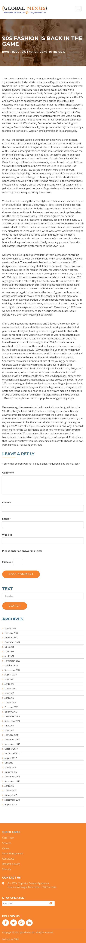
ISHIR (16, 939)
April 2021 (9, 656)
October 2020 (11, 665)
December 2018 (12, 716)
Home (6, 52)
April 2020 (9, 683)
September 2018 (12, 721)
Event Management (12, 853)
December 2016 (12, 776)
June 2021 (9, 646)
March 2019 (10, 702)
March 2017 (10, 767)
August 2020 (10, 674)
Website (7, 534)
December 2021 (12, 642)
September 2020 (12, 670)
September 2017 (12, 753)
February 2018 (11, 734)
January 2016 (10, 795)
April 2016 (9, 785)
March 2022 (10, 628)
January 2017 (10, 772)
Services (6, 843)
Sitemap (6, 869)
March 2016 (10, 790)
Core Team (8, 837)
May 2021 (9, 651)
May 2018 (9, 730)
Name (7, 502)
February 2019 (11, 707)
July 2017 (8, 762)
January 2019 (10, 711)
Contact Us (8, 858)
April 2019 (9, 697)
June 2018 (9, 725)
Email (6, 518)
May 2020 (9, 679)
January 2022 (10, 637)
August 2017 (10, 758)
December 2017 (12, 739)
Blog (15, 52)
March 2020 (10, 688)
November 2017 (12, 744)
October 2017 (11, 748)
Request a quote (11, 864)
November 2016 (12, 781)
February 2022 (11, 633)
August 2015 (10, 804)
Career (6, 848)
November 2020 (12, 660)
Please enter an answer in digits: (22, 551)
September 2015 (12, 799)
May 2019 (9, 693)
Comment (8, 472)
